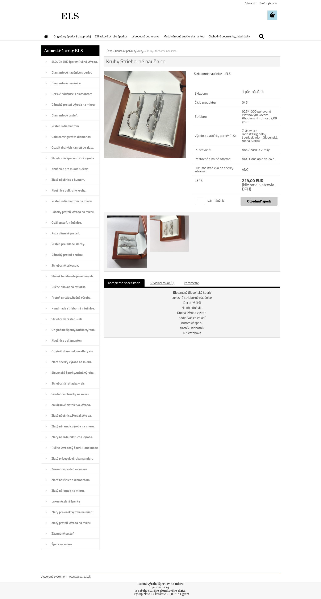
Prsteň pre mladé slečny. (68, 244)
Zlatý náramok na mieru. (68, 490)
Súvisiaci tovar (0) (162, 282)
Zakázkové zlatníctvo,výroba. (71, 404)
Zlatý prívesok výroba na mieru (72, 458)
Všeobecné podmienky (145, 36)
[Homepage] (45, 36)
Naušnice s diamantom (67, 340)
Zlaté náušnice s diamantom (70, 479)
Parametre (191, 282)
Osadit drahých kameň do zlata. (72, 147)
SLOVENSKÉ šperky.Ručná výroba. (74, 61)
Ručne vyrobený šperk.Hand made (74, 447)
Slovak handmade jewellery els (72, 276)
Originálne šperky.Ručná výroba (73, 329)
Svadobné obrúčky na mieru (70, 394)
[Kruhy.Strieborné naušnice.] (145, 72)
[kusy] (200, 200)
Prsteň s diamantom (65, 126)
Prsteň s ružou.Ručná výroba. (71, 297)
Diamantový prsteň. (64, 115)
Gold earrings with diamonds (71, 136)
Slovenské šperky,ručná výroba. (72, 372)
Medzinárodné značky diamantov (184, 36)
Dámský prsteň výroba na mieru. (73, 104)
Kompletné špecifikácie (124, 282)
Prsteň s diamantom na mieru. (71, 201)
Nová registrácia (268, 3)
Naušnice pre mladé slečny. (69, 169)
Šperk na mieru (61, 544)
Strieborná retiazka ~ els (68, 383)
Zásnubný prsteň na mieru (69, 469)
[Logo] (70, 15)
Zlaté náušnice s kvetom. (68, 179)
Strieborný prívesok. (65, 265)
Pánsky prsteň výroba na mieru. (73, 211)
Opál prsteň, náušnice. (66, 222)
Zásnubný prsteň (62, 533)
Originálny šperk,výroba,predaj (72, 36)
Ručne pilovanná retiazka (68, 286)
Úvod (109, 51)
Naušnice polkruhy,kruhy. (68, 190)
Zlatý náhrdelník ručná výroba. (72, 437)
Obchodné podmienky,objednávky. (229, 36)
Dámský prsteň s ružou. (67, 254)
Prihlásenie (250, 3)
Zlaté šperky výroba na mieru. (71, 362)
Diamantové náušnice (66, 83)
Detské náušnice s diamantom (71, 93)
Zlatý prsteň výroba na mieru (71, 522)
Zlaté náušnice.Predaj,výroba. (71, 415)
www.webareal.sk (80, 576)
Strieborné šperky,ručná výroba (72, 158)
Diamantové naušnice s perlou (71, 72)
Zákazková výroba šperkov (111, 36)
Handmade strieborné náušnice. (73, 308)
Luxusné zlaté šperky (65, 501)
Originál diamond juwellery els (72, 351)
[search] (261, 36)
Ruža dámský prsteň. (65, 233)
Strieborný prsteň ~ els (66, 319)
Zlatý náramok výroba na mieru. (73, 426)
